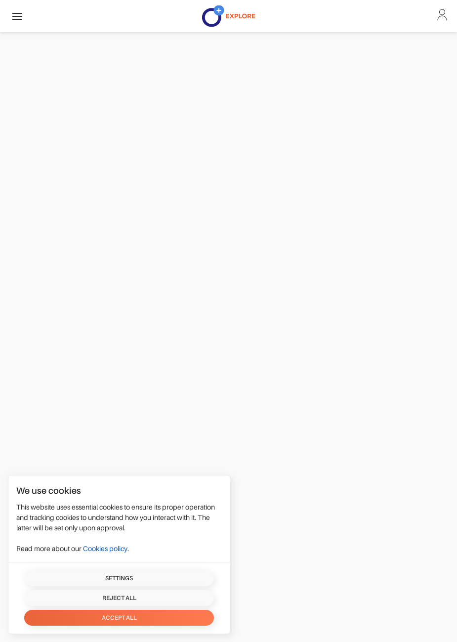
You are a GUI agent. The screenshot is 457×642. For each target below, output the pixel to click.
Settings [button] (119, 578)
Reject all (119, 598)
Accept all (119, 617)
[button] (17, 16)
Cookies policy (105, 549)
